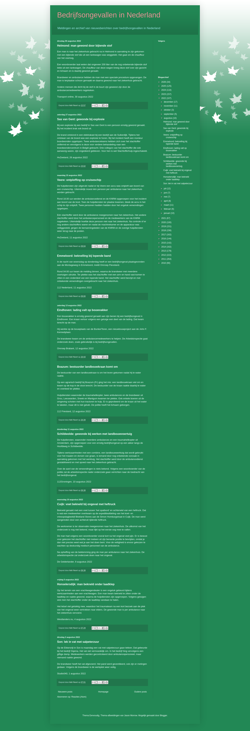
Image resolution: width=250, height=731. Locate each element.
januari (167, 213)
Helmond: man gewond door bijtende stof (84, 45)
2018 (164, 230)
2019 (164, 226)
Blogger (163, 715)
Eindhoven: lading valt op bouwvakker (82, 310)
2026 (164, 82)
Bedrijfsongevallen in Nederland (108, 15)
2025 (164, 86)
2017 (164, 234)
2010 (164, 263)
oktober (167, 110)
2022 (164, 98)
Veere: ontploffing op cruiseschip (79, 179)
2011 (164, 259)
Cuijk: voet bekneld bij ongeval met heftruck (86, 504)
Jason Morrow (130, 715)
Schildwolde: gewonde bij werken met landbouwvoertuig (94, 433)
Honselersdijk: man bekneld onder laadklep (86, 584)
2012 (164, 255)
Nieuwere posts (65, 692)
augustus (168, 118)
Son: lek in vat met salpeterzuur (78, 641)
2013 (164, 251)
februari (167, 209)
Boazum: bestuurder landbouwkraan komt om (87, 366)
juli (165, 188)
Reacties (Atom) (78, 697)
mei (166, 197)
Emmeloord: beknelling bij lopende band (84, 255)
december (169, 102)
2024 (164, 90)
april (166, 201)
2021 (164, 218)
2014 (164, 247)
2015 (164, 243)
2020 (164, 222)
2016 (164, 238)
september (169, 114)
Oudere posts (140, 692)
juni (166, 193)
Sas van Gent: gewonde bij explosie (80, 119)
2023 (164, 94)
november (169, 106)
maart (167, 205)
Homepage (103, 692)
